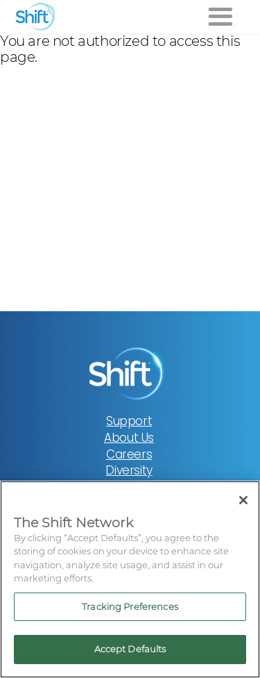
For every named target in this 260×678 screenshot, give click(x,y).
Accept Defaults (130, 648)
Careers (129, 454)
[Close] (243, 500)
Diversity (128, 470)
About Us (129, 437)
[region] (130, 579)
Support (129, 421)
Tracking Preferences (130, 606)
